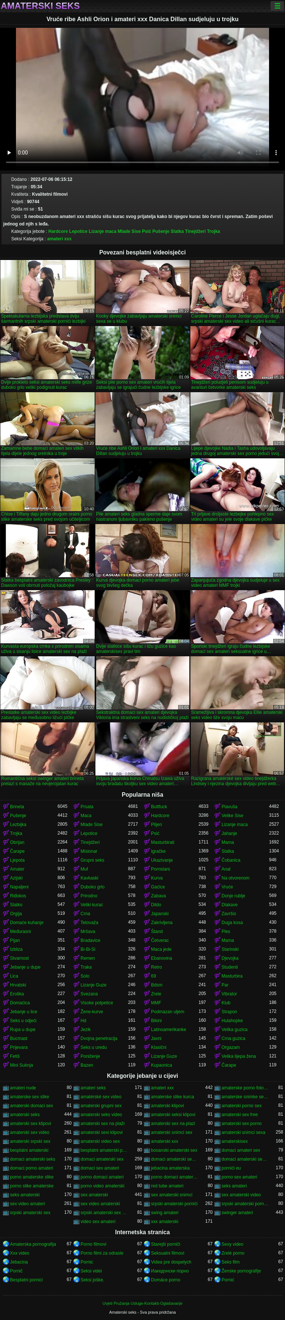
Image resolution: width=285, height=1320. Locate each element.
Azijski (16, 878)
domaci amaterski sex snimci (245, 1159)
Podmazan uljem (167, 1011)
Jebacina (19, 1262)
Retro (156, 967)
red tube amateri (167, 1186)
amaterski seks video (101, 1114)
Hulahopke (232, 1020)
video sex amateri (98, 1221)
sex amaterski (94, 1194)
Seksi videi (91, 1271)
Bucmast (18, 1038)
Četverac (160, 940)
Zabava (158, 895)
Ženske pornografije (241, 1271)
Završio (229, 913)
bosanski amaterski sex (174, 1150)
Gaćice (158, 887)
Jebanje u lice (23, 1011)
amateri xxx (59, 238)
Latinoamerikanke (168, 1029)
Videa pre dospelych (171, 1262)
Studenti (230, 967)
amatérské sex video (101, 1096)
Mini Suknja (21, 1065)
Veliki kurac (92, 904)
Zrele (156, 993)
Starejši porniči (165, 1244)
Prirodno (89, 895)
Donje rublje (233, 895)
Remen (88, 958)
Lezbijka (18, 824)
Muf (84, 869)
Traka (86, 967)
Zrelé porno (233, 1253)
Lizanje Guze (94, 985)
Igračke (158, 851)
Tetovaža (89, 922)
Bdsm (157, 985)
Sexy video (232, 1244)
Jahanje (229, 833)
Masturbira (232, 976)
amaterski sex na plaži (103, 1123)
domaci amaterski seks (32, 1159)
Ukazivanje (162, 860)
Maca (86, 815)
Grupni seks (92, 860)
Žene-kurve (92, 1011)
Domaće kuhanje (26, 922)
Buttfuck (159, 806)
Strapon (229, 1011)
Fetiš (15, 1056)
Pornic (87, 1262)
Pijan (15, 940)
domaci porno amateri (31, 1168)
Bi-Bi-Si (88, 949)
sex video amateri (27, 1203)
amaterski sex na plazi (173, 1123)
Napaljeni (19, 887)
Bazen (87, 1065)
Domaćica (20, 1002)
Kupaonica (161, 1065)
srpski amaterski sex (30, 1212)
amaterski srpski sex (30, 1141)
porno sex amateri (239, 1177)
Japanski (159, 913)
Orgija (16, 913)
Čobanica (231, 860)
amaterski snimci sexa (243, 1132)
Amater (17, 869)
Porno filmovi (93, 1244)
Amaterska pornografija (33, 1244)
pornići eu (231, 1168)
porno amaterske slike (31, 1177)
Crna (85, 913)
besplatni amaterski (29, 1150)
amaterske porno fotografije (245, 1087)
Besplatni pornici (26, 1279)
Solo (85, 976)
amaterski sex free (240, 1114)
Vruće (227, 887)
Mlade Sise (129, 231)
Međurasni (20, 931)
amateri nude (23, 1087)
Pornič (16, 1271)
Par (225, 985)
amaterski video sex (100, 1141)
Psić (146, 231)
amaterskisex (235, 1141)
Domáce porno (165, 1279)
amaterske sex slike (29, 1096)
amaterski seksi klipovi (173, 1114)
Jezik (86, 1029)
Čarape (17, 851)
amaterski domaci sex (31, 1105)
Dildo (156, 904)
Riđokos (18, 895)
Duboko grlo (93, 887)
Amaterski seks (40, 6)
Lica (14, 976)
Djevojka (230, 958)
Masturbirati (162, 842)
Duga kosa (232, 922)
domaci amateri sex (241, 1150)
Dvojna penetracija (99, 1038)
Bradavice (90, 940)
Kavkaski (89, 878)
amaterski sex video (29, 1132)
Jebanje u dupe (25, 967)
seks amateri (234, 1186)
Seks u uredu (94, 1047)
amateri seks (93, 1087)
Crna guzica (233, 1038)
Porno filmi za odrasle (102, 1253)
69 (153, 976)
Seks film (231, 1262)
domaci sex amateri (100, 1168)
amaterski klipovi (167, 1105)
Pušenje (160, 231)
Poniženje (90, 1056)
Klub (226, 1002)
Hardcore (58, 231)
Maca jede (161, 949)
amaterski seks (25, 1114)
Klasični (158, 1047)
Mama (228, 842)
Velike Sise (232, 815)
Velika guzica (235, 1029)
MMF (156, 1002)
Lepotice (78, 231)
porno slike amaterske (31, 1186)
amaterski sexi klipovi (101, 1132)
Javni (156, 1038)
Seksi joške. (92, 1279)
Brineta (17, 806)
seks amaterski (25, 1194)
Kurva (157, 878)
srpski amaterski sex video (104, 1212)
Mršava (88, 931)
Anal (226, 869)
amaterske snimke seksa (245, 1096)
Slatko (16, 904)
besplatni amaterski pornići (104, 1150)
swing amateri (164, 1212)
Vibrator (229, 993)
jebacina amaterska (170, 1168)
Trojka (213, 231)
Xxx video (19, 1253)
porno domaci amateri (102, 1177)
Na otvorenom (235, 878)
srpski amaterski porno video (245, 1203)
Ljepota (17, 860)
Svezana (89, 993)
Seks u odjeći (23, 1020)
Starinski (230, 949)
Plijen (156, 824)
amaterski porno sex (242, 1105)
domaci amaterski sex (102, 1159)
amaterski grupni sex (101, 1105)
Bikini (156, 1020)
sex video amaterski (100, 1203)
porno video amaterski (102, 1186)
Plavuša (230, 806)
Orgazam (231, 1047)
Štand (157, 931)
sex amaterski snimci (171, 1194)
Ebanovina (161, 958)
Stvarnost (19, 958)
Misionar (89, 851)
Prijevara (18, 1047)
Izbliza (16, 949)
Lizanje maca (103, 231)
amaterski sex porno (242, 1123)
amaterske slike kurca (172, 1096)
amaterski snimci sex (171, 1132)
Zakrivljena (162, 922)
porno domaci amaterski (175, 1177)
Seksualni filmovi (167, 1253)
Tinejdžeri (195, 231)
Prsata (87, 806)
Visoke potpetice (97, 1002)
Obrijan (17, 842)
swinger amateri (237, 1212)
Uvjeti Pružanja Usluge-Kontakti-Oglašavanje (142, 1303)
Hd (83, 1020)
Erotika (17, 993)
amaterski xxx (164, 1141)
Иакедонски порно (170, 1271)
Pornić (228, 1279)
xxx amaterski (164, 1221)
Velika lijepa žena (239, 1056)
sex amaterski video (241, 1194)
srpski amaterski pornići (174, 1203)
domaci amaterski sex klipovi (175, 1159)
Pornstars (160, 869)
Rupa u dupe (23, 1029)
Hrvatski (18, 985)
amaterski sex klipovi (30, 1123)
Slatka (177, 231)
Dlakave (230, 904)
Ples (226, 931)
